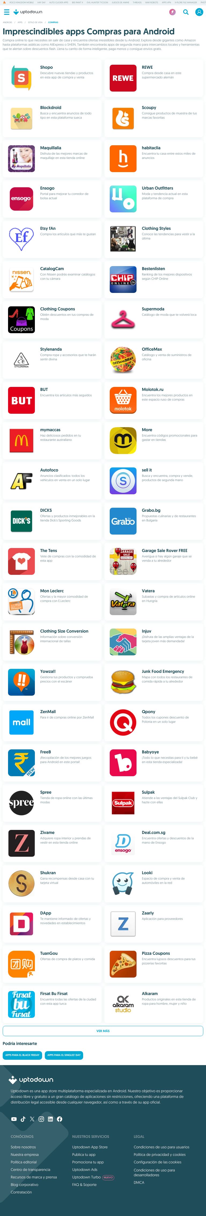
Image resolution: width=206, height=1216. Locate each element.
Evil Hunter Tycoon (97, 2)
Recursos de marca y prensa (34, 1177)
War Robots (151, 2)
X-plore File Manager (186, 2)
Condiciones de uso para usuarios (161, 1147)
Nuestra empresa (25, 1154)
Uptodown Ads (84, 1169)
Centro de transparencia (30, 1169)
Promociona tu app (88, 1162)
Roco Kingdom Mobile (22, 2)
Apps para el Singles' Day (63, 1055)
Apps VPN (166, 2)
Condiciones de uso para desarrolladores (154, 1172)
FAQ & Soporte (84, 1184)
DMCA (139, 1182)
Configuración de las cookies (157, 1162)
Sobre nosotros (23, 1147)
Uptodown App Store (90, 1147)
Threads (137, 2)
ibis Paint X (77, 2)
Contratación (21, 1192)
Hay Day (42, 2)
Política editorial (23, 1162)
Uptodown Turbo (93, 1177)
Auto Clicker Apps (58, 2)
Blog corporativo (24, 1184)
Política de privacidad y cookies (160, 1154)
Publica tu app (83, 1154)
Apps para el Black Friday (22, 1055)
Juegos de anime (120, 2)
